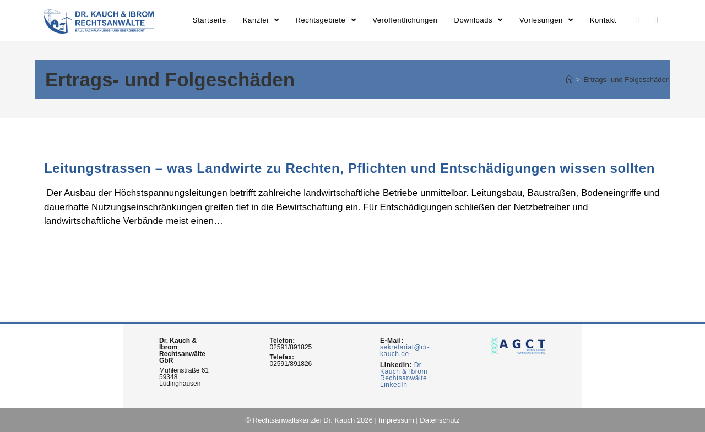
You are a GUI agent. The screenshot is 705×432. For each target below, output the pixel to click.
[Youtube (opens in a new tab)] (656, 20)
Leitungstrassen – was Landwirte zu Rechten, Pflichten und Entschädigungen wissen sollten (349, 168)
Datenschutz (439, 420)
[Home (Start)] (569, 79)
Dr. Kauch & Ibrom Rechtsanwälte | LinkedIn (405, 375)
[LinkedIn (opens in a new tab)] (638, 20)
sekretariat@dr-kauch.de (405, 350)
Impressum (396, 420)
